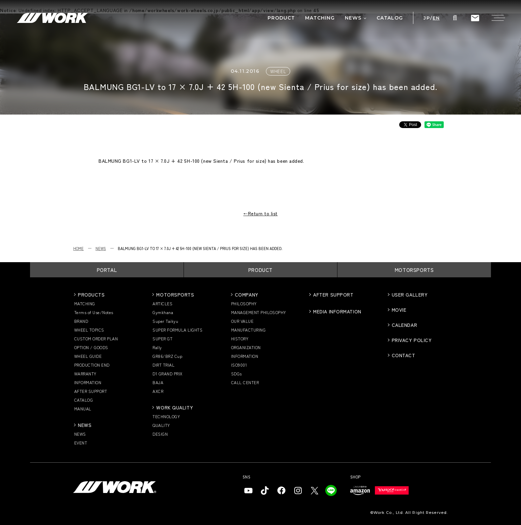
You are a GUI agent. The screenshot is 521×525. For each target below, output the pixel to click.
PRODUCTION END (92, 365)
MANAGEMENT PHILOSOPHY (258, 312)
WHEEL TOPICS (89, 330)
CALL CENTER (245, 382)
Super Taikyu (165, 321)
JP (426, 18)
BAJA (158, 382)
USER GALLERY (410, 294)
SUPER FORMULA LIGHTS (177, 330)
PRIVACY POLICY (412, 340)
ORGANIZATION (246, 347)
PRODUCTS (91, 294)
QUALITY (161, 425)
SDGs (236, 373)
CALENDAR (404, 324)
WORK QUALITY (174, 407)
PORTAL (107, 269)
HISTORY (239, 338)
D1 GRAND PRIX (167, 373)
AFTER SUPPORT (90, 391)
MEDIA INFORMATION (337, 311)
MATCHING (84, 303)
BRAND (81, 321)
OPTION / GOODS (91, 347)
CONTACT (403, 355)
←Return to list (260, 213)
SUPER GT (162, 338)
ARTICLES (162, 303)
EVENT (80, 442)
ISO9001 (239, 365)
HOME (78, 248)
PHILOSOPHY (244, 303)
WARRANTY (85, 373)
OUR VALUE (242, 321)
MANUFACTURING (248, 330)
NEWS (100, 248)
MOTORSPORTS (414, 269)
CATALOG (83, 400)
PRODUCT (260, 269)
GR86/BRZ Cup (167, 356)
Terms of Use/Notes (93, 312)
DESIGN (160, 434)
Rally (157, 347)
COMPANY (246, 294)
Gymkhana (163, 312)
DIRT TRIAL (163, 365)
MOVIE (399, 309)
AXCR (158, 391)
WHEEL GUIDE (88, 356)
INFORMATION (87, 382)
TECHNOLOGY (166, 416)
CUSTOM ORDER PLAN (96, 338)
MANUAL (82, 408)
